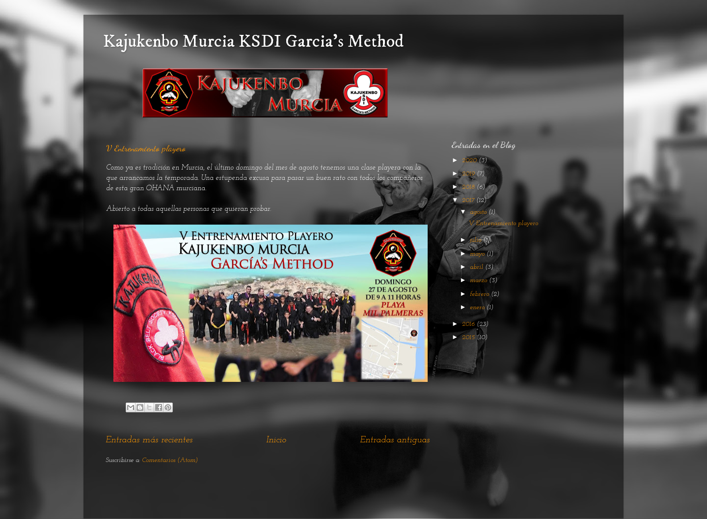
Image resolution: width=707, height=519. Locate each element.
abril (477, 267)
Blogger (414, 499)
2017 (469, 200)
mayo (478, 254)
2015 (469, 337)
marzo (479, 280)
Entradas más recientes (149, 440)
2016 (469, 324)
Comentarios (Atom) (170, 460)
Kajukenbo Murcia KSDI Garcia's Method (253, 41)
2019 (469, 174)
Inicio (276, 440)
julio (476, 240)
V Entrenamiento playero (146, 148)
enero (478, 307)
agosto (479, 212)
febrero (480, 294)
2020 (470, 160)
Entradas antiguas (395, 440)
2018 (469, 187)
